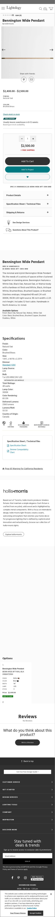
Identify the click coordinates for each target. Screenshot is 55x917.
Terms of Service (17, 869)
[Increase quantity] (33, 139)
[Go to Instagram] (25, 878)
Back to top (27, 761)
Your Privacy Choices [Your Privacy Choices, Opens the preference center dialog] (18, 913)
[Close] (51, 894)
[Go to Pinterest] (24, 82)
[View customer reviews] (37, 878)
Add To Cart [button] (27, 161)
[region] (27, 903)
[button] (3, 8)
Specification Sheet (18, 445)
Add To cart (7, 696)
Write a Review (27, 742)
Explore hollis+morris (13, 534)
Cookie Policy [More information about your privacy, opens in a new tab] (32, 908)
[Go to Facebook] (13, 878)
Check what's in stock (11, 114)
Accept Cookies (35, 913)
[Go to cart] (51, 8)
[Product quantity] (27, 139)
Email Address (10, 856)
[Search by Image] (45, 9)
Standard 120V (8, 365)
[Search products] (40, 8)
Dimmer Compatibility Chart (19, 451)
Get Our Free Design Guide (27, 772)
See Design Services (21, 222)
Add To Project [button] (27, 170)
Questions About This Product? (26, 230)
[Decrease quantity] (22, 139)
